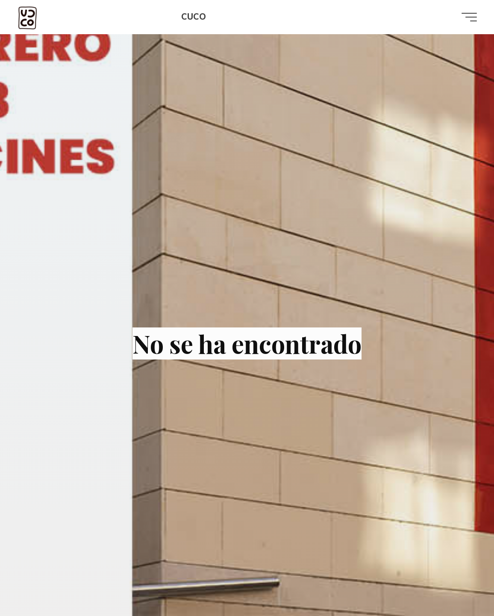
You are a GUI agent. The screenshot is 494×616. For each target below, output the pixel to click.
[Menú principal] (469, 17)
